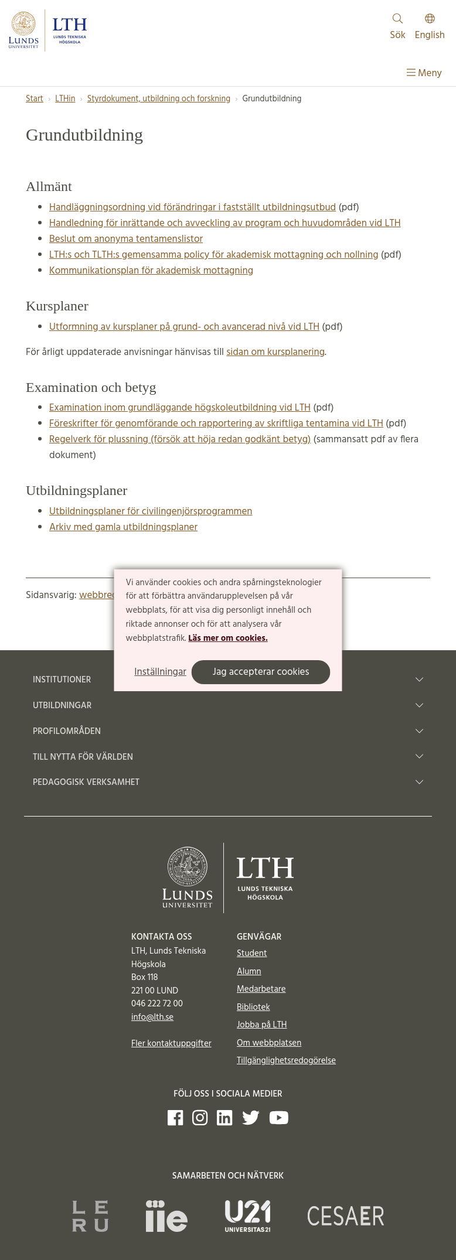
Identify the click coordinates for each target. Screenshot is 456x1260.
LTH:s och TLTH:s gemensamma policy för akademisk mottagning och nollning (213, 255)
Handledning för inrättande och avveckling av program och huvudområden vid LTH (225, 223)
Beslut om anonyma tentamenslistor (126, 239)
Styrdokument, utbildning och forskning (158, 99)
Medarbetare (261, 989)
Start (34, 99)
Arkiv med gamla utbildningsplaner (123, 527)
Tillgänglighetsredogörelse (286, 1061)
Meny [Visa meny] (424, 73)
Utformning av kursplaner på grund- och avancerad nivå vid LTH (184, 327)
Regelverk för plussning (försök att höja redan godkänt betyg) (180, 440)
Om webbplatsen (269, 1043)
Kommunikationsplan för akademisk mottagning (151, 271)
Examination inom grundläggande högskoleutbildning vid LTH (180, 408)
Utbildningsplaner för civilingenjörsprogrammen (151, 512)
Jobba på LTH (262, 1025)
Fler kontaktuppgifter (171, 1044)
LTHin (65, 99)
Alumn (249, 972)
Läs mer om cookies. (227, 638)
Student (252, 954)
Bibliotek (253, 1008)
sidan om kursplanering (275, 352)
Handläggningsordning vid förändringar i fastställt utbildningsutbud (192, 208)
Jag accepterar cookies (261, 672)
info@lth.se (152, 1017)
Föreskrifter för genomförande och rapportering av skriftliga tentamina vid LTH (216, 424)
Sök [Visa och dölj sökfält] (398, 28)
